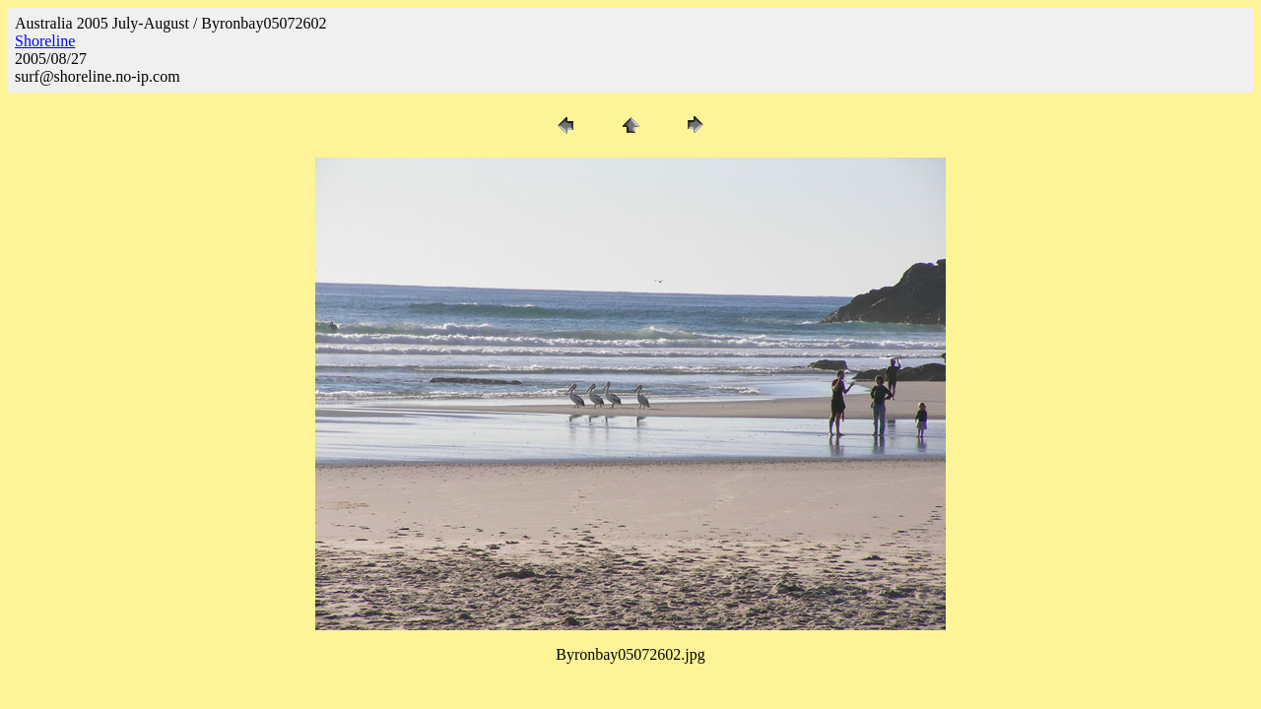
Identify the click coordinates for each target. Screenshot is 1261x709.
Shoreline (45, 40)
